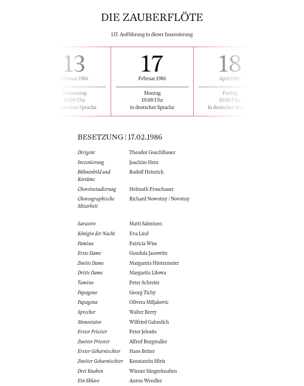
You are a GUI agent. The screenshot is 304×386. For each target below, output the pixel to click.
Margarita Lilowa (147, 272)
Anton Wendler (145, 380)
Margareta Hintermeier (154, 263)
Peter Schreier (144, 282)
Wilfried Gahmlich (149, 322)
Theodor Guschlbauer (152, 152)
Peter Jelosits (142, 331)
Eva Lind (139, 233)
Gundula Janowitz (148, 253)
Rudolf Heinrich (146, 172)
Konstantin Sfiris (147, 361)
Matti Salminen (145, 223)
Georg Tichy (142, 292)
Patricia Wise (143, 243)
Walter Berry (143, 312)
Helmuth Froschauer (151, 189)
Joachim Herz (143, 162)
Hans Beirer (142, 351)
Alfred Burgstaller (148, 341)
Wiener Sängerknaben (153, 371)
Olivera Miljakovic (149, 302)
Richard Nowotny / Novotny (159, 198)
